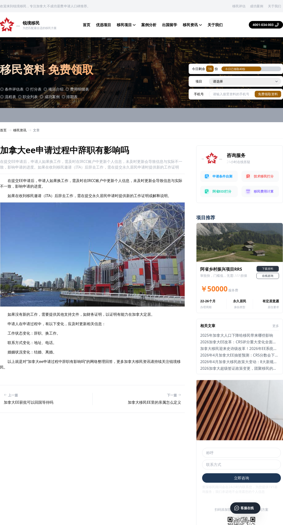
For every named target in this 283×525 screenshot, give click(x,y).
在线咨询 (267, 287)
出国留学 (169, 24)
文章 (36, 131)
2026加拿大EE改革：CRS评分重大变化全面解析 (240, 353)
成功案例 (256, 6)
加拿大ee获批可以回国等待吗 (28, 413)
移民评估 (239, 6)
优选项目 (103, 24)
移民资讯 (192, 24)
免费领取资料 (268, 95)
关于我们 (274, 6)
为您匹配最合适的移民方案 (40, 28)
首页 (86, 24)
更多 (275, 337)
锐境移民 (31, 23)
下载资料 (267, 280)
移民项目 (126, 24)
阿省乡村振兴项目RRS (221, 280)
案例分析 (148, 24)
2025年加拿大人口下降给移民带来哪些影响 (236, 347)
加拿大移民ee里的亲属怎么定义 (154, 413)
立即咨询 (241, 489)
